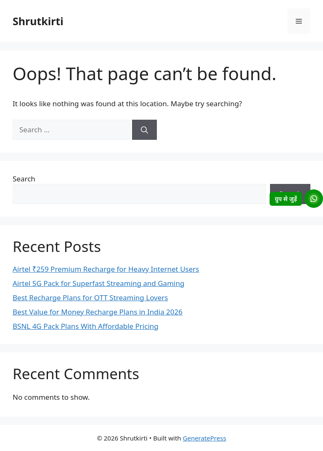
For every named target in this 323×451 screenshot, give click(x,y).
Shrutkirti (38, 21)
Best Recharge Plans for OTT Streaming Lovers (90, 297)
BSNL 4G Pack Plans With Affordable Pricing (86, 326)
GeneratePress (204, 438)
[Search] (144, 130)
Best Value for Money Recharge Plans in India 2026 (98, 312)
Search (24, 179)
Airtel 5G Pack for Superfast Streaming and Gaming (98, 283)
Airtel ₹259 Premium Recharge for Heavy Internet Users (106, 269)
